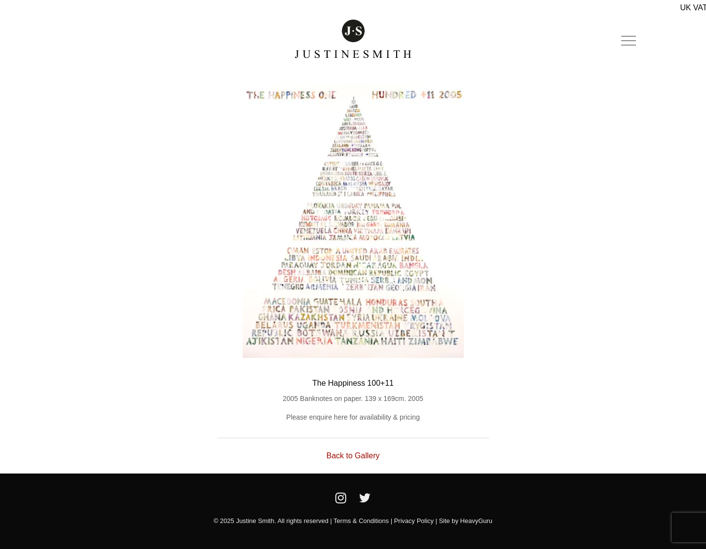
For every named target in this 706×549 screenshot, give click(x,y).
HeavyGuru (476, 520)
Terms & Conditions (361, 520)
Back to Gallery (353, 455)
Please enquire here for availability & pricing (353, 417)
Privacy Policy (414, 520)
